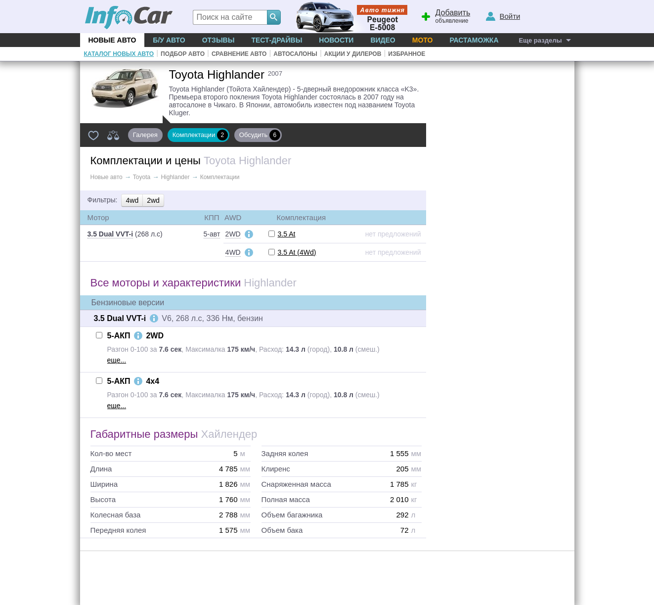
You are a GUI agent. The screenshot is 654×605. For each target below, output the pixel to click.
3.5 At (287, 234)
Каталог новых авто (119, 53)
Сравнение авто (239, 53)
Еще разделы (540, 40)
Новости (336, 40)
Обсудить (259, 135)
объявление (444, 15)
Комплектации (200, 135)
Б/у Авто (169, 40)
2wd (153, 200)
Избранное (406, 53)
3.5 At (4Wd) (297, 252)
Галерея (145, 135)
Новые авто (112, 40)
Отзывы (218, 40)
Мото (422, 40)
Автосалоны (295, 53)
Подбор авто (183, 53)
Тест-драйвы (276, 40)
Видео (382, 40)
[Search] (274, 17)
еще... (117, 360)
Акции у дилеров (353, 53)
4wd (132, 200)
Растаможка (473, 40)
